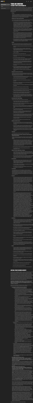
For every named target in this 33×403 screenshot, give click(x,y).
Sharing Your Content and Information (18, 18)
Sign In (31, 1)
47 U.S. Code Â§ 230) (25, 361)
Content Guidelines (3, 8)
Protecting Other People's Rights (17, 98)
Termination (14, 168)
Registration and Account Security (17, 71)
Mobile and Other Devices (16, 120)
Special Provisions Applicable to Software (18, 150)
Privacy (2, 6)
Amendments (14, 158)
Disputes (13, 175)
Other (13, 245)
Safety (13, 42)
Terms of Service (3, 4)
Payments (13, 131)
